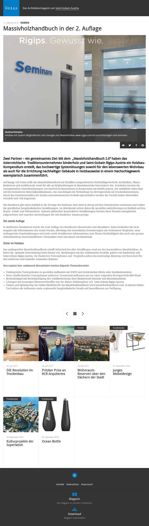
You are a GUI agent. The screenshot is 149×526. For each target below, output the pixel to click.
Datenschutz (72, 484)
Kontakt (60, 484)
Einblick (25, 22)
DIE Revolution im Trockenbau (19, 372)
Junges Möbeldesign (122, 372)
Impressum (87, 484)
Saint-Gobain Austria (67, 8)
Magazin (74, 499)
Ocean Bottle (51, 441)
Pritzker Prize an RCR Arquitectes (54, 372)
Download (74, 514)
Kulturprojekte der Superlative (20, 443)
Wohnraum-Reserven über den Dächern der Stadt (91, 373)
